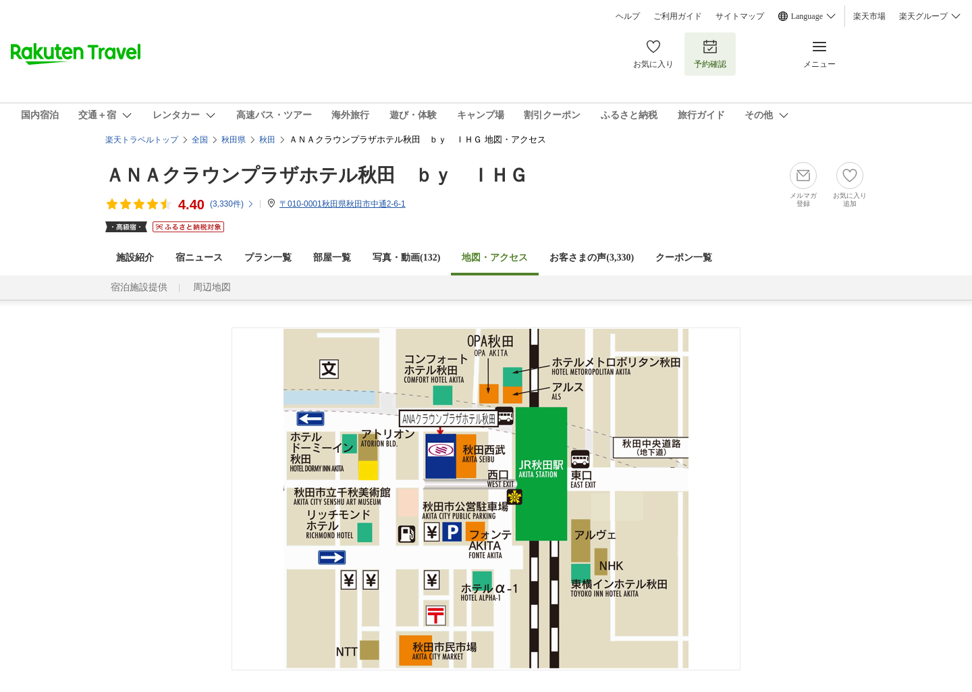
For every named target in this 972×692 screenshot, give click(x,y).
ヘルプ (628, 16)
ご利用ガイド (677, 16)
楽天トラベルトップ (141, 139)
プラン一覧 (268, 257)
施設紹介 (135, 257)
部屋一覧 (332, 257)
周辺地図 (212, 287)
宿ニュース (199, 257)
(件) (232, 204)
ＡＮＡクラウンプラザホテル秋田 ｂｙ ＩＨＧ (316, 175)
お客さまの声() (591, 257)
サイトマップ (740, 16)
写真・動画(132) (406, 257)
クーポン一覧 (683, 257)
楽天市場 (869, 16)
